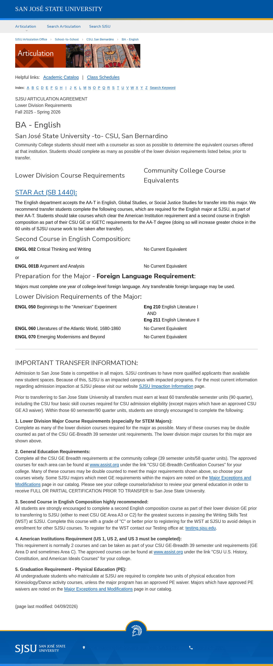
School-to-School (67, 39)
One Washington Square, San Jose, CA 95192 (134, 647)
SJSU (59, 8)
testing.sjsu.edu (200, 528)
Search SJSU (100, 26)
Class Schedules (103, 77)
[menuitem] (27, 26)
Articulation (25, 26)
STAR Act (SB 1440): (46, 192)
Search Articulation (64, 26)
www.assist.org (104, 464)
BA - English (130, 39)
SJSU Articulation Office (31, 39)
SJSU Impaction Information (166, 386)
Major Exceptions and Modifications (98, 589)
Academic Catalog (61, 77)
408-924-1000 (210, 647)
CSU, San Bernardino (100, 39)
